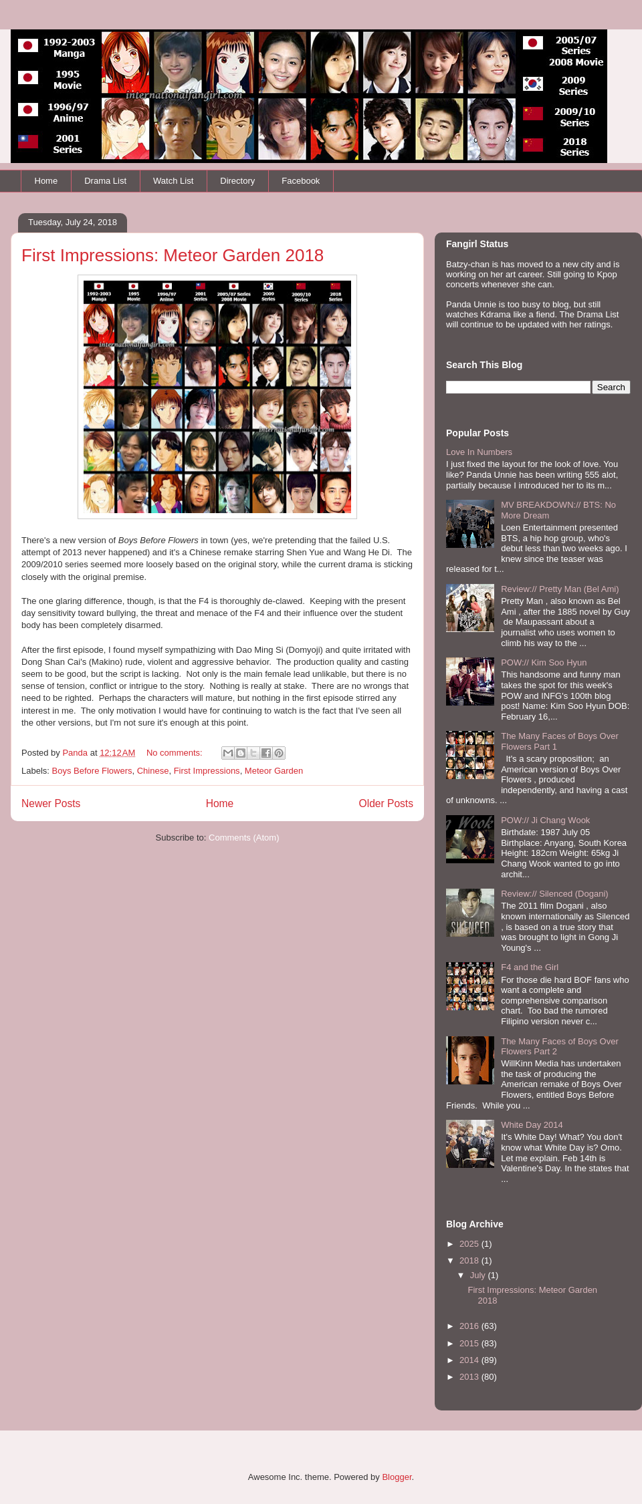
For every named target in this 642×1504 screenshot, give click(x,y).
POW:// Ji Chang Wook (545, 820)
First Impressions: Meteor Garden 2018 (172, 255)
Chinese (153, 771)
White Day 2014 (532, 1125)
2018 (470, 1260)
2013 (470, 1377)
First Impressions (207, 771)
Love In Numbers (479, 452)
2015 (470, 1343)
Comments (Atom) (244, 838)
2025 (470, 1244)
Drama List (105, 181)
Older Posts (386, 803)
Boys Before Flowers (92, 771)
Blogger (396, 1477)
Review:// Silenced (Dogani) (554, 894)
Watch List (173, 181)
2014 (470, 1360)
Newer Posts (50, 803)
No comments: (175, 753)
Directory (237, 181)
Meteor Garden (274, 771)
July (479, 1275)
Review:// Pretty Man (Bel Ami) (560, 589)
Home (46, 181)
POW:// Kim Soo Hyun (543, 662)
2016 (470, 1326)
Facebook (301, 181)
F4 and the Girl (529, 967)
